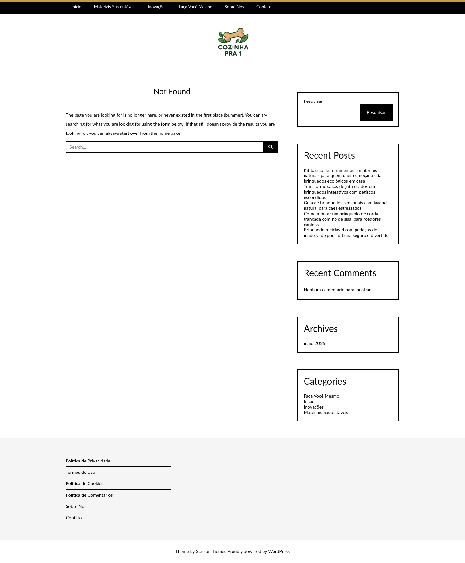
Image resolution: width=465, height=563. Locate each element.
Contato (264, 6)
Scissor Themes (211, 551)
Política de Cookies (84, 483)
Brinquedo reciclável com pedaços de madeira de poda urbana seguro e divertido (346, 232)
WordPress (279, 551)
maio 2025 (314, 343)
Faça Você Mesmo (195, 6)
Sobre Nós (234, 6)
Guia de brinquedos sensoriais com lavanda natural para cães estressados (346, 205)
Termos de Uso (80, 472)
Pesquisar (313, 101)
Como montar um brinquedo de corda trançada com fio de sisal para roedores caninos (342, 219)
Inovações (157, 6)
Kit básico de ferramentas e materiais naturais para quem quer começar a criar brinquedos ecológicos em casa (343, 175)
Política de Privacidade (88, 460)
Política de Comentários (89, 495)
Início (76, 6)
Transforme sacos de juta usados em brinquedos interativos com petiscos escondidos (339, 192)
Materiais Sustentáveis (115, 6)
